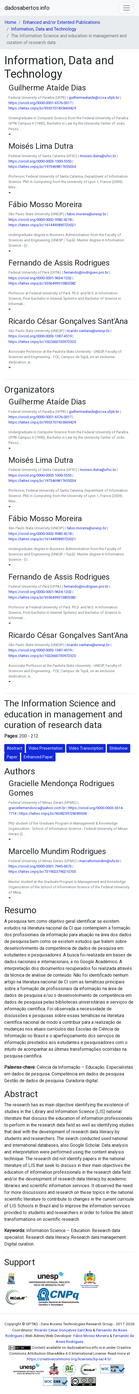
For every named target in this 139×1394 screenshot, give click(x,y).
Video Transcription (86, 748)
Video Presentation (45, 748)
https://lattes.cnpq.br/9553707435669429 (42, 108)
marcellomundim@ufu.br (99, 861)
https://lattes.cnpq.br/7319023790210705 (42, 871)
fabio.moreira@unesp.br (86, 214)
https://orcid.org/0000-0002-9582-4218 (40, 220)
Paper (12, 757)
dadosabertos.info (27, 7)
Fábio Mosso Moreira (91, 1335)
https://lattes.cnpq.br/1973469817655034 (42, 166)
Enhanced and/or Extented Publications (61, 22)
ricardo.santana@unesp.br (88, 331)
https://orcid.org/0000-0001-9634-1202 (40, 278)
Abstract (14, 748)
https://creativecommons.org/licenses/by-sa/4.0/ (69, 1359)
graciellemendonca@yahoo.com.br (37, 808)
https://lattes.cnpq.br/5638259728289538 (53, 813)
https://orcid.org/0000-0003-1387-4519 (40, 336)
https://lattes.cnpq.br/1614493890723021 (42, 225)
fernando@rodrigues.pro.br (86, 272)
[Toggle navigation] (126, 7)
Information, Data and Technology (43, 29)
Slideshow (118, 748)
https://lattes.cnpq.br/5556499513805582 (42, 283)
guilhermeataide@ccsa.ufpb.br (94, 97)
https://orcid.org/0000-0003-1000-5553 (40, 161)
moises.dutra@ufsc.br (98, 156)
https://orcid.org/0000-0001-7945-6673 (40, 866)
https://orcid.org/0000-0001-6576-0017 (40, 103)
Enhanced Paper (38, 757)
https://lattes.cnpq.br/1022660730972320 (42, 342)
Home (10, 22)
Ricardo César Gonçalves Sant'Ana (63, 1330)
